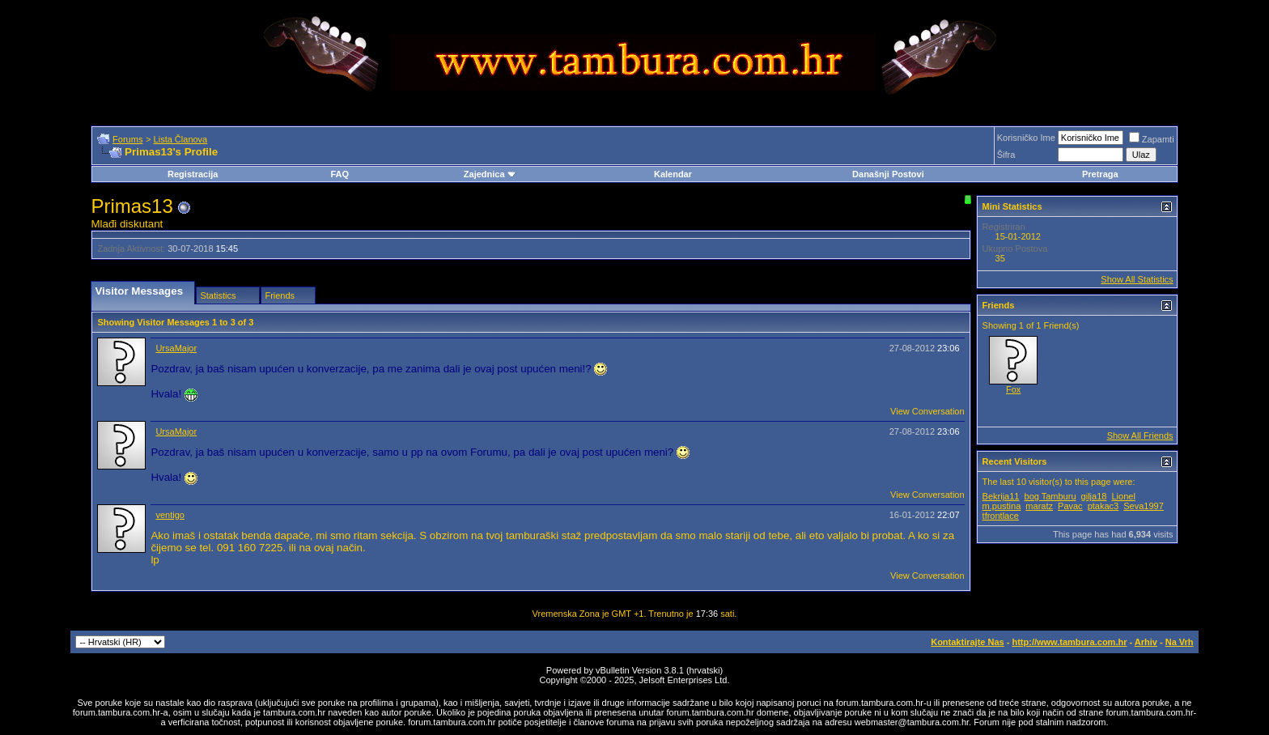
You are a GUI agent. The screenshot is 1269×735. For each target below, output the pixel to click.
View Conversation (927, 411)
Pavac (1070, 506)
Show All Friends (1140, 435)
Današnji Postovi (888, 174)
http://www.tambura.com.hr (1069, 642)
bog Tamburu (1050, 496)
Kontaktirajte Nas (967, 642)
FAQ (339, 174)
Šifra (1006, 154)
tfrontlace (1001, 515)
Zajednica (490, 174)
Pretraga (1100, 174)
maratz (1039, 506)
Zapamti (1151, 139)
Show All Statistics (1137, 279)
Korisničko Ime (1026, 137)
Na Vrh (1179, 642)
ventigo (169, 515)
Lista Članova (181, 139)
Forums (127, 139)
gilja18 (1094, 496)
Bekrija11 (1001, 496)
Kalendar (673, 174)
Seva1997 (1143, 506)
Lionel (1123, 496)
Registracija (193, 174)
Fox (1013, 389)
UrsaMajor (176, 348)
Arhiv (1146, 642)
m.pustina (1002, 506)
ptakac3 (1103, 506)
